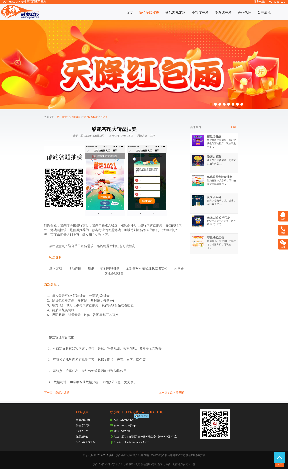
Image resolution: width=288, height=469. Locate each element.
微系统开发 (223, 13)
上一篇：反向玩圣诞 (171, 392)
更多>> (234, 127)
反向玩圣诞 (214, 197)
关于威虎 (264, 13)
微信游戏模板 (149, 13)
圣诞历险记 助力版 (218, 217)
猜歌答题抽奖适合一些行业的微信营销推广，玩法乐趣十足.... (221, 143)
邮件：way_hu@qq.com (127, 425)
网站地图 (170, 455)
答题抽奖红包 (215, 237)
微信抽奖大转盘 (186, 464)
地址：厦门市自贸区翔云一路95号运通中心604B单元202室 (145, 436)
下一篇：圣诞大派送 (56, 392)
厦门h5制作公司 (101, 464)
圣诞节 (104, 116)
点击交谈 (142, 417)
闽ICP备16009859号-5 (152, 455)
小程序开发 (200, 13)
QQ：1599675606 (124, 419)
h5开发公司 (117, 464)
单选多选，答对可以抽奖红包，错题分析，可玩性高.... (221, 244)
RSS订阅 (180, 455)
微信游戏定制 (175, 13)
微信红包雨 (172, 464)
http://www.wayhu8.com (136, 442)
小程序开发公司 (132, 464)
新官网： (119, 442)
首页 (129, 13)
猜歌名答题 (214, 136)
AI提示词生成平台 (85, 442)
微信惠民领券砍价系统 (153, 464)
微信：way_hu (122, 431)
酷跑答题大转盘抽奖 (219, 176)
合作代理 (244, 13)
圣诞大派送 (214, 156)
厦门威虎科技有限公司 (69, 116)
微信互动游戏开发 (195, 455)
